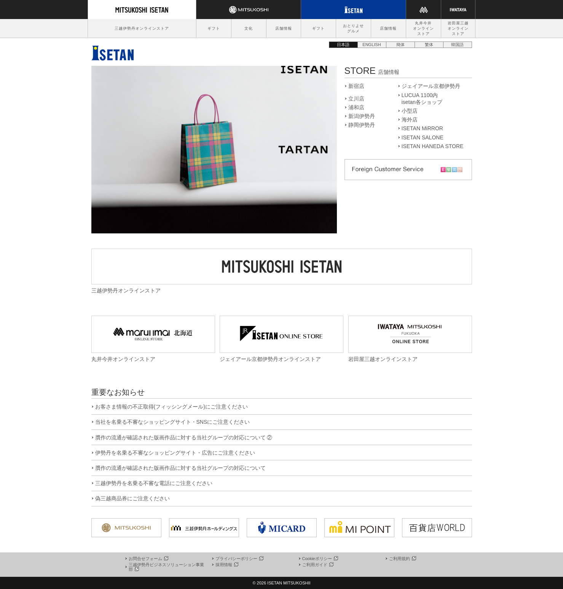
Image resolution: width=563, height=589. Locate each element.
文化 (248, 28)
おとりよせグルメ (353, 28)
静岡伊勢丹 (361, 125)
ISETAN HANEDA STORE (433, 146)
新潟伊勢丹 (361, 116)
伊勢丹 (112, 51)
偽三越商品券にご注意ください (132, 498)
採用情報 (226, 564)
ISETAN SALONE (422, 137)
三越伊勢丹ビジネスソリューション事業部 (166, 566)
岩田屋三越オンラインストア (458, 28)
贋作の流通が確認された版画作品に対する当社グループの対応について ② (184, 437)
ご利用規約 (402, 558)
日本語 (343, 44)
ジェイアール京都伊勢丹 (431, 86)
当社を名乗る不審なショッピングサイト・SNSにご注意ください (172, 422)
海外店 (410, 120)
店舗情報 (283, 28)
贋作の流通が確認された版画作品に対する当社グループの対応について (180, 468)
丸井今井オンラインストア (423, 28)
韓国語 (457, 44)
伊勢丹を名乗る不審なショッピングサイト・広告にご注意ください (175, 453)
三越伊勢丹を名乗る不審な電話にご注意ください (153, 483)
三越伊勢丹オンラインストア (142, 28)
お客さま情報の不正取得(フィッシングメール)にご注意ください (171, 407)
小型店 (410, 111)
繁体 (429, 44)
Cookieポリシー (319, 558)
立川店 (356, 99)
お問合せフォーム (148, 558)
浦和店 (356, 107)
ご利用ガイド (317, 564)
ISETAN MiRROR (422, 128)
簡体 (400, 44)
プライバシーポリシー (239, 558)
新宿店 (356, 86)
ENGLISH (371, 44)
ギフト (213, 28)
